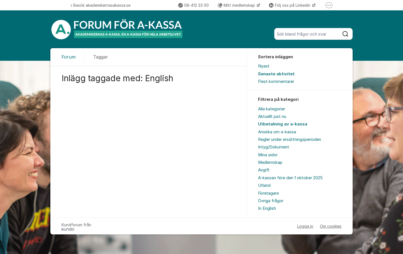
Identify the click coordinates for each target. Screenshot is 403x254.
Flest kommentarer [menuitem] (276, 81)
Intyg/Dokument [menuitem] (273, 147)
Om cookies (330, 226)
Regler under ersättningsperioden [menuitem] (289, 139)
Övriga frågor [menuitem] (270, 200)
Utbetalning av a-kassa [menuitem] (282, 124)
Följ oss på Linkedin (290, 5)
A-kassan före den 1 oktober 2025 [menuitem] (290, 177)
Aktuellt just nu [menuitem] (272, 116)
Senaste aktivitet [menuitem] (276, 73)
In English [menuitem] (267, 208)
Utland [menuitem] (264, 185)
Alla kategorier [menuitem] (271, 108)
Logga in (305, 226)
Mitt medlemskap (237, 5)
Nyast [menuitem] (264, 66)
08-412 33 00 (193, 5)
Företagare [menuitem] (268, 193)
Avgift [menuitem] (264, 170)
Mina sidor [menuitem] (268, 154)
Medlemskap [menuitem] (270, 162)
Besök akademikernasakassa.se (100, 5)
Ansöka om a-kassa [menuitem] (277, 131)
